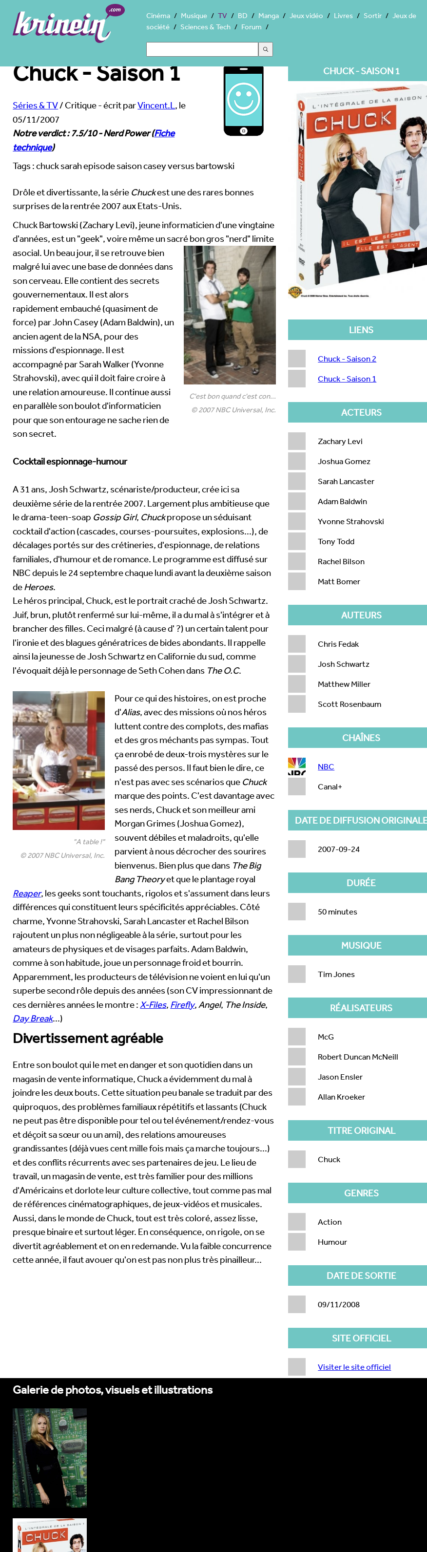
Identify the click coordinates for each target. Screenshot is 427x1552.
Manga (268, 15)
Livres (343, 15)
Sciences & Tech (205, 26)
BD (243, 15)
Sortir (373, 15)
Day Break (33, 1018)
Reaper (27, 893)
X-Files (153, 1004)
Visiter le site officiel (354, 1366)
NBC (326, 766)
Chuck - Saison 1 (347, 378)
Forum (251, 26)
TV (222, 15)
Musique (194, 15)
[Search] (202, 49)
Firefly (182, 1004)
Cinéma (158, 15)
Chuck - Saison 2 (347, 358)
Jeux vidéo (306, 15)
